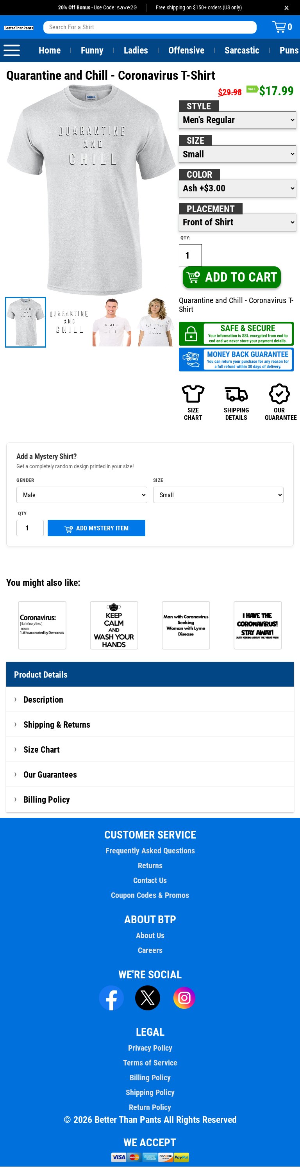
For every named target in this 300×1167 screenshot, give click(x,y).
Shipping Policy (150, 1092)
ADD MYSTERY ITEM (96, 529)
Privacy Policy (150, 1048)
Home (50, 50)
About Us (150, 935)
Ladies (135, 50)
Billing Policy (46, 800)
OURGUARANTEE (279, 402)
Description (43, 700)
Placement (210, 209)
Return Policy (150, 1107)
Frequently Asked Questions (150, 851)
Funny (92, 50)
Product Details (41, 675)
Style (199, 106)
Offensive (186, 50)
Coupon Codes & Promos (150, 895)
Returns (150, 866)
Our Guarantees (50, 775)
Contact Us (150, 880)
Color (200, 175)
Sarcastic (242, 50)
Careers (150, 950)
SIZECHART (193, 402)
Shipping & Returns (57, 725)
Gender (25, 481)
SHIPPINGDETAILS (236, 402)
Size (195, 141)
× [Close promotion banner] (286, 7)
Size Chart (41, 750)
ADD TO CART (231, 277)
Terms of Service (150, 1063)
